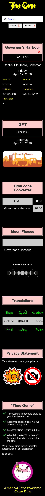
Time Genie (22, 6)
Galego (9, 321)
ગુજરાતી (23, 321)
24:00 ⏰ (29, 26)
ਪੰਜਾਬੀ (9, 329)
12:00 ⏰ (15, 26)
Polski (40, 329)
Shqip (9, 312)
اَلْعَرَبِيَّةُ (23, 312)
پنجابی (23, 329)
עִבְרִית (40, 321)
